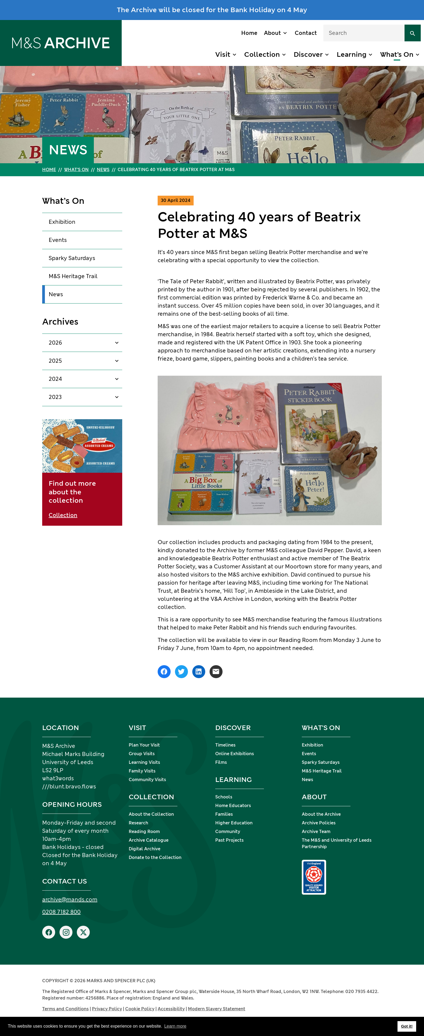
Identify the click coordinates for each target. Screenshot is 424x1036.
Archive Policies (319, 823)
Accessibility (171, 1009)
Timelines (225, 745)
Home (249, 32)
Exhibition (62, 221)
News (103, 169)
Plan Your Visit (144, 745)
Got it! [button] (406, 1026)
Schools (223, 797)
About (272, 32)
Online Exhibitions (234, 754)
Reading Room (144, 831)
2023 (55, 397)
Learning (351, 54)
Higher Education (234, 823)
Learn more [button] (175, 1026)
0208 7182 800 (61, 911)
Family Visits (142, 771)
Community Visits (147, 779)
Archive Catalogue (148, 840)
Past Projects (229, 840)
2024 (55, 378)
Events (58, 240)
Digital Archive (144, 849)
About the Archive (321, 814)
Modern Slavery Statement (216, 1009)
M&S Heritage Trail (73, 276)
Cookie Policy (139, 1009)
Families (224, 814)
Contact (306, 32)
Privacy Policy (107, 1009)
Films (221, 762)
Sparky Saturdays (72, 258)
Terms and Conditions (65, 1009)
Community (227, 831)
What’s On (396, 54)
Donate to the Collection (155, 857)
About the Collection (151, 814)
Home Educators (233, 805)
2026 (55, 342)
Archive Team (316, 831)
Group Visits (142, 754)
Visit (222, 54)
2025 (55, 360)
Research (138, 823)
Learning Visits (144, 762)
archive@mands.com (69, 899)
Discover (308, 54)
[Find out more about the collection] (82, 472)
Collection (262, 54)
